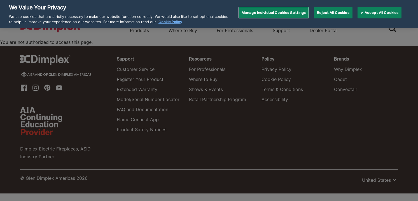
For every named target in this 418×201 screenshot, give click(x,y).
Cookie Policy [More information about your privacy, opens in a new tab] (170, 18)
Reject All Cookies (333, 8)
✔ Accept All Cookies (380, 8)
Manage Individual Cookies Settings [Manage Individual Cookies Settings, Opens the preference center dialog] (274, 8)
